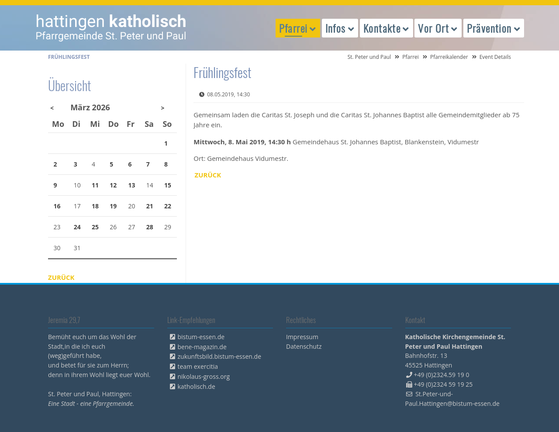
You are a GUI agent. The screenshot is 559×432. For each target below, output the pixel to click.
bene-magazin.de (202, 347)
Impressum (302, 337)
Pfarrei (410, 57)
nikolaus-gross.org (204, 376)
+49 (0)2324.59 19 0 (441, 375)
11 (95, 185)
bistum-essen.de (201, 337)
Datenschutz (303, 346)
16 (57, 206)
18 (95, 206)
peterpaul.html (111, 28)
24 (77, 227)
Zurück (208, 174)
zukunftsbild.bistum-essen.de (220, 356)
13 (131, 185)
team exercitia (198, 366)
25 (95, 227)
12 (113, 185)
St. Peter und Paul (369, 57)
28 (149, 227)
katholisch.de (196, 386)
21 (149, 206)
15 (167, 185)
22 (167, 206)
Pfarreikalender (449, 57)
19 (113, 206)
